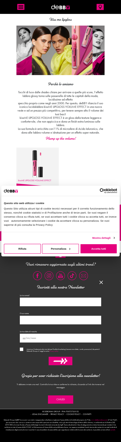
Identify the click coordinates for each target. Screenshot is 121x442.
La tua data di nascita (28, 331)
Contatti (87, 414)
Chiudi (60, 399)
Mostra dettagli (101, 237)
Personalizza (60, 248)
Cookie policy (73, 414)
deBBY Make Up (60, 7)
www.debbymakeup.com (99, 420)
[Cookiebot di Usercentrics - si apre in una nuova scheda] (102, 190)
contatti (112, 430)
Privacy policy (53, 351)
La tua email (24, 295)
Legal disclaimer (40, 414)
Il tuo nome (24, 313)
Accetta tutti (98, 248)
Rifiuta (22, 248)
